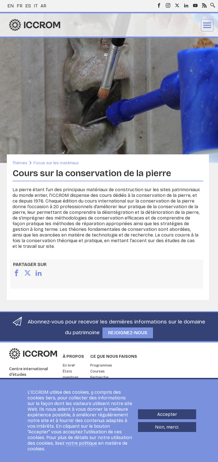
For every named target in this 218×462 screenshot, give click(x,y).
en (10, 5)
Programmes (101, 365)
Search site (211, 3)
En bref (69, 365)
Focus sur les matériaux (56, 163)
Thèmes (19, 163)
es (28, 5)
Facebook (159, 5)
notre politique (81, 444)
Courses (97, 371)
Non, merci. (167, 428)
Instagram (168, 5)
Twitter (177, 5)
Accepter (167, 415)
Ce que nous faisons (113, 356)
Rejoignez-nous (127, 332)
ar (43, 5)
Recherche (99, 377)
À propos (73, 356)
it (36, 5)
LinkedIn (186, 5)
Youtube (195, 5)
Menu (207, 25)
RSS (204, 5)
